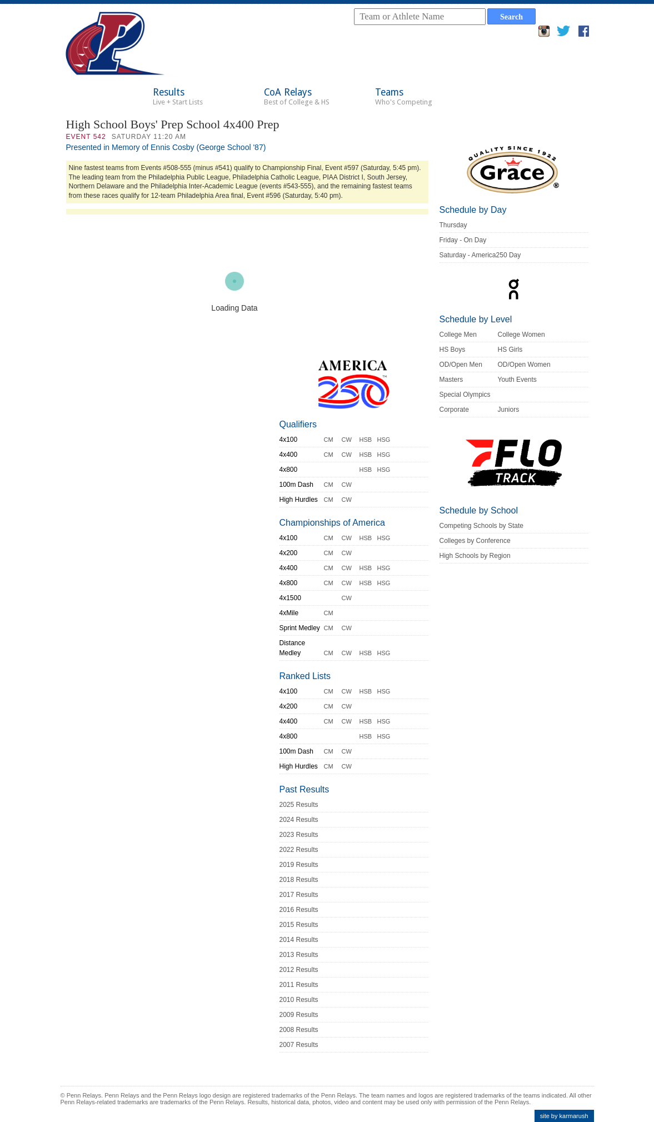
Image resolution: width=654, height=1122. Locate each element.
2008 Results (298, 1030)
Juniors (509, 409)
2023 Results (298, 835)
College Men (458, 334)
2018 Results (298, 880)
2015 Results (298, 925)
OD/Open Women (524, 364)
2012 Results (298, 970)
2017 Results (298, 895)
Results (178, 96)
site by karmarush (564, 1116)
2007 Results (298, 1045)
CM (328, 439)
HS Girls (510, 349)
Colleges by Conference (475, 541)
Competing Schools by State (481, 526)
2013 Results (298, 955)
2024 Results (298, 820)
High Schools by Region (475, 556)
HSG (384, 439)
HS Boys (453, 349)
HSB (366, 439)
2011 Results (298, 985)
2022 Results (298, 850)
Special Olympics (465, 394)
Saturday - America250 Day (480, 255)
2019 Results (298, 865)
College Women (521, 334)
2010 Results (298, 1000)
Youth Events (517, 379)
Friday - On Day (463, 240)
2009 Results (298, 1015)
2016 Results (298, 910)
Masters (451, 379)
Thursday (453, 225)
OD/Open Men (461, 364)
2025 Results (298, 805)
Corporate (454, 409)
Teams (403, 96)
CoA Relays (297, 96)
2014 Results (298, 940)
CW (347, 439)
